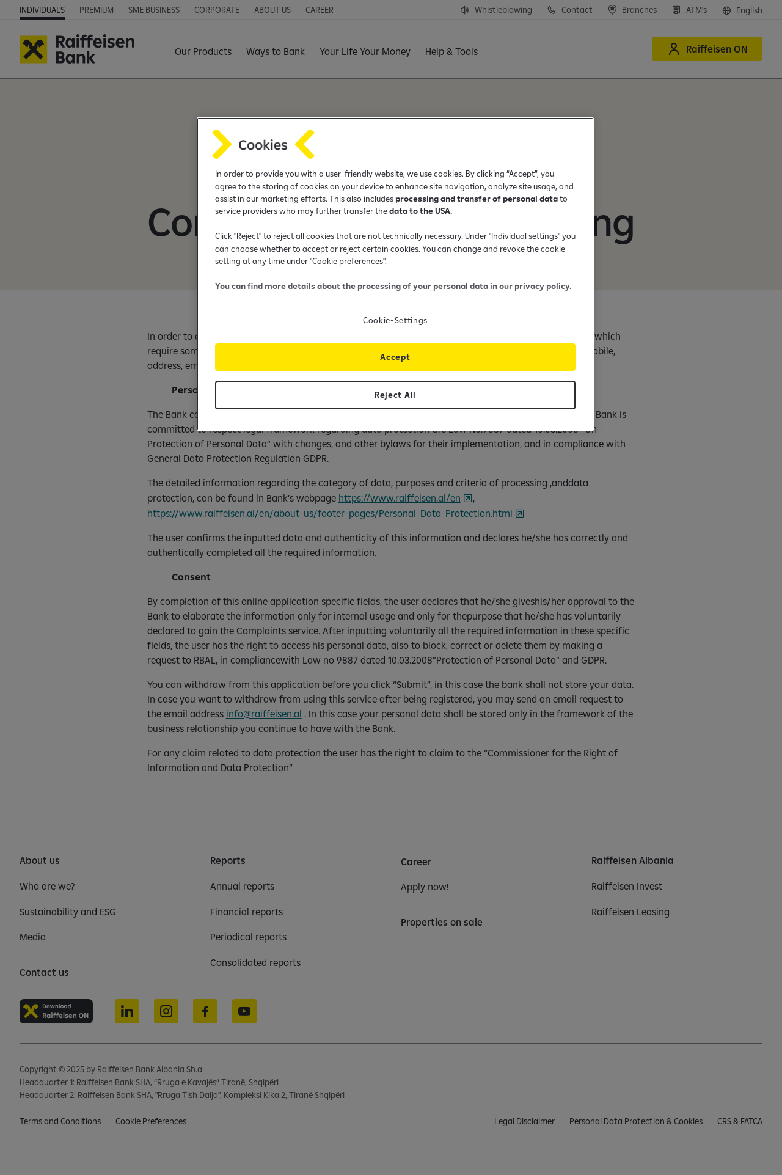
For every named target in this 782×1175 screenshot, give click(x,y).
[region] (395, 274)
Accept (395, 356)
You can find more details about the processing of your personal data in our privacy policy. (393, 285)
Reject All (395, 394)
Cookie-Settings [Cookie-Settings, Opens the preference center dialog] (395, 320)
